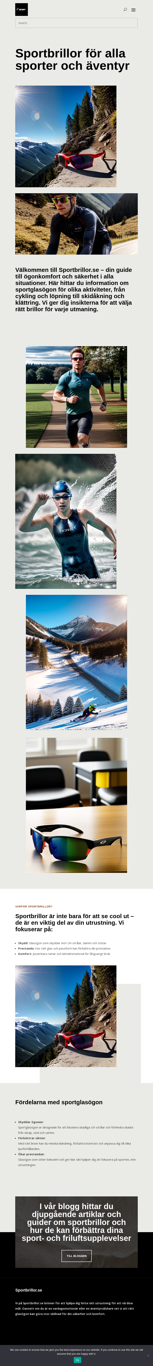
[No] (148, 1355)
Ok (77, 1360)
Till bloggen (77, 1256)
